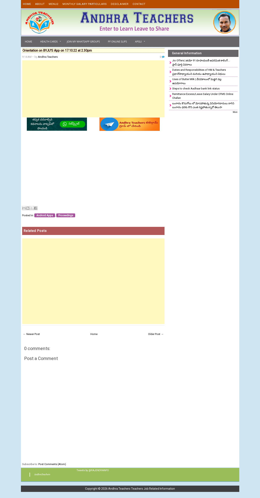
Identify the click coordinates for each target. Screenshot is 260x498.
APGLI (138, 41)
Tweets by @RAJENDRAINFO (93, 470)
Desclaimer (120, 3)
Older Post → (156, 334)
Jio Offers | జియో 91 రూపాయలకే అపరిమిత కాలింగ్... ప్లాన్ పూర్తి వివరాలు (201, 62)
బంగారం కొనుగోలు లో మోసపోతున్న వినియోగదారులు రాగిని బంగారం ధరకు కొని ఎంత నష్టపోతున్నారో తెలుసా (203, 105)
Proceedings (65, 215)
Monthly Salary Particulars (85, 3)
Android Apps (44, 215)
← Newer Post (31, 334)
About (40, 3)
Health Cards (49, 41)
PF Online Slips (117, 41)
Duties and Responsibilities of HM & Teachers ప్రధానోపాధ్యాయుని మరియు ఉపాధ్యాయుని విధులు (199, 71)
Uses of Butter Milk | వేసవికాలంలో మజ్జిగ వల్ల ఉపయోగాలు (196, 81)
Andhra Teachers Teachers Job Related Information (141, 488)
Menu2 (53, 3)
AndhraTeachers (42, 474)
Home (27, 3)
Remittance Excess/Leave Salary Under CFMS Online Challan (202, 96)
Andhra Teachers (48, 56)
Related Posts (35, 231)
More (235, 112)
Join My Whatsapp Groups (83, 41)
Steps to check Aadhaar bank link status (196, 88)
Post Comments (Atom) (52, 464)
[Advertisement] (93, 88)
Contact (139, 3)
